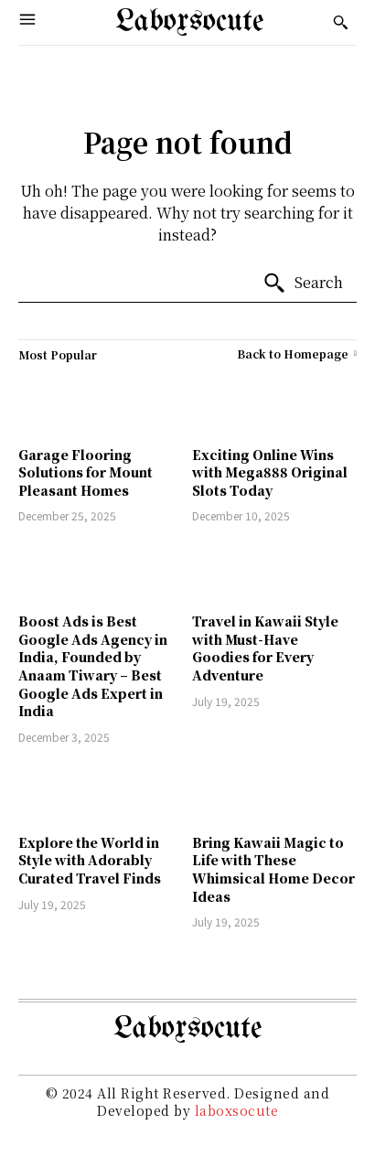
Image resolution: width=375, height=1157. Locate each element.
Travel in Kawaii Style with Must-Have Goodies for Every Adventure (265, 648)
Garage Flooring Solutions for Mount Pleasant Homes (85, 472)
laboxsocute (237, 1110)
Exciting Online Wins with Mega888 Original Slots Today (270, 472)
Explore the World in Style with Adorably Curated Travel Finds (89, 860)
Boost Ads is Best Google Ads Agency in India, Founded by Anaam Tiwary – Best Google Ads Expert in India (92, 666)
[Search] (303, 283)
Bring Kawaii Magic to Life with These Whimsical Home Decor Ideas (273, 869)
